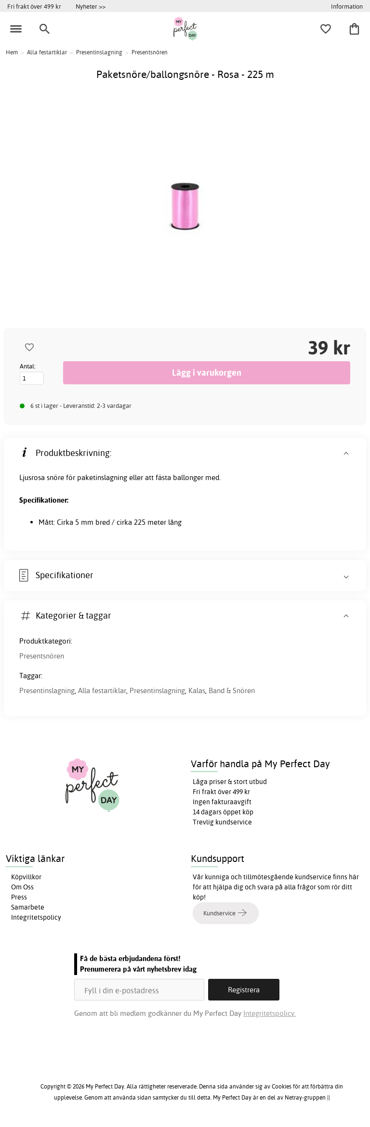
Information (347, 6)
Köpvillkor (26, 877)
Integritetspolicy (36, 917)
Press (19, 897)
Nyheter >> (91, 6)
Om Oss (22, 887)
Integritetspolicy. (269, 1013)
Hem (12, 52)
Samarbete (27, 907)
